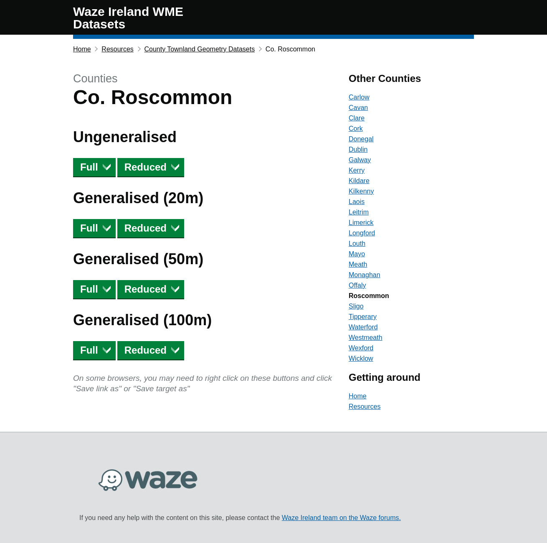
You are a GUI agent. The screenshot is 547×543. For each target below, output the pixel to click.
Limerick (361, 222)
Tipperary (363, 316)
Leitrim (359, 212)
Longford (362, 233)
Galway (360, 159)
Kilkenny (361, 191)
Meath (358, 264)
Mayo (357, 253)
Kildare (359, 180)
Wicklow (361, 358)
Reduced (145, 167)
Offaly (357, 285)
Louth (357, 243)
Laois (357, 201)
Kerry (357, 170)
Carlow (359, 97)
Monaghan (364, 274)
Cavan (358, 107)
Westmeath (365, 337)
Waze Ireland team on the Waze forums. (341, 517)
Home (82, 49)
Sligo (356, 306)
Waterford (363, 327)
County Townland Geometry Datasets (199, 49)
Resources (117, 49)
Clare (357, 118)
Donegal (361, 139)
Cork (356, 128)
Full (89, 167)
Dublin (358, 149)
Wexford (361, 348)
